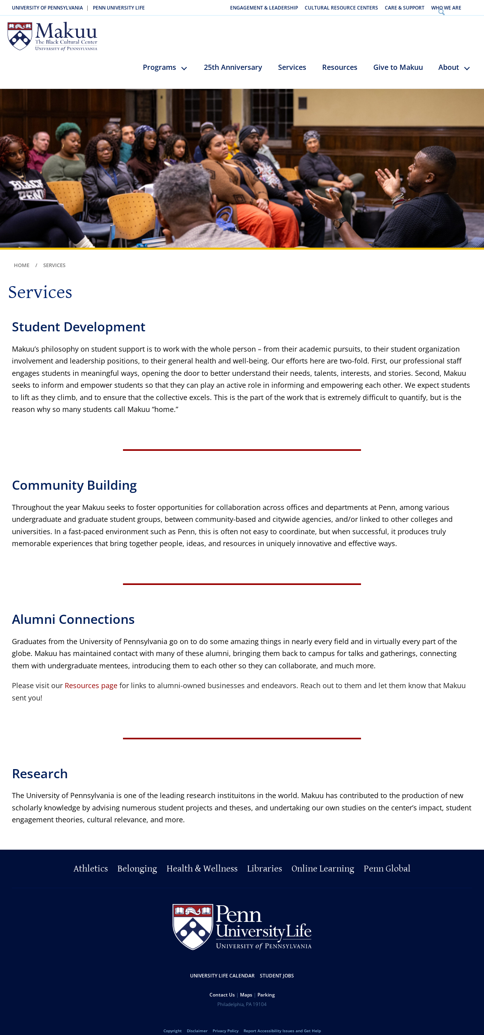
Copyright (172, 1020)
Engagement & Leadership (264, 7)
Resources (339, 56)
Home (21, 254)
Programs (159, 56)
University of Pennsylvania (47, 7)
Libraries (264, 858)
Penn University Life (119, 7)
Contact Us (222, 984)
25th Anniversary (233, 56)
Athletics (90, 858)
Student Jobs (277, 965)
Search (473, 7)
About (448, 56)
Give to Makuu (398, 56)
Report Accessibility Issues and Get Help (282, 1020)
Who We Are (446, 7)
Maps (246, 984)
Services (292, 56)
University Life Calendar (222, 965)
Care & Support (404, 7)
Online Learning (323, 858)
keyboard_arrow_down (188, 63)
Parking (266, 984)
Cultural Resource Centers (341, 7)
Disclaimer (197, 1020)
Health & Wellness (202, 858)
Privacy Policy (225, 1020)
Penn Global (387, 858)
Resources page (91, 674)
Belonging (137, 858)
